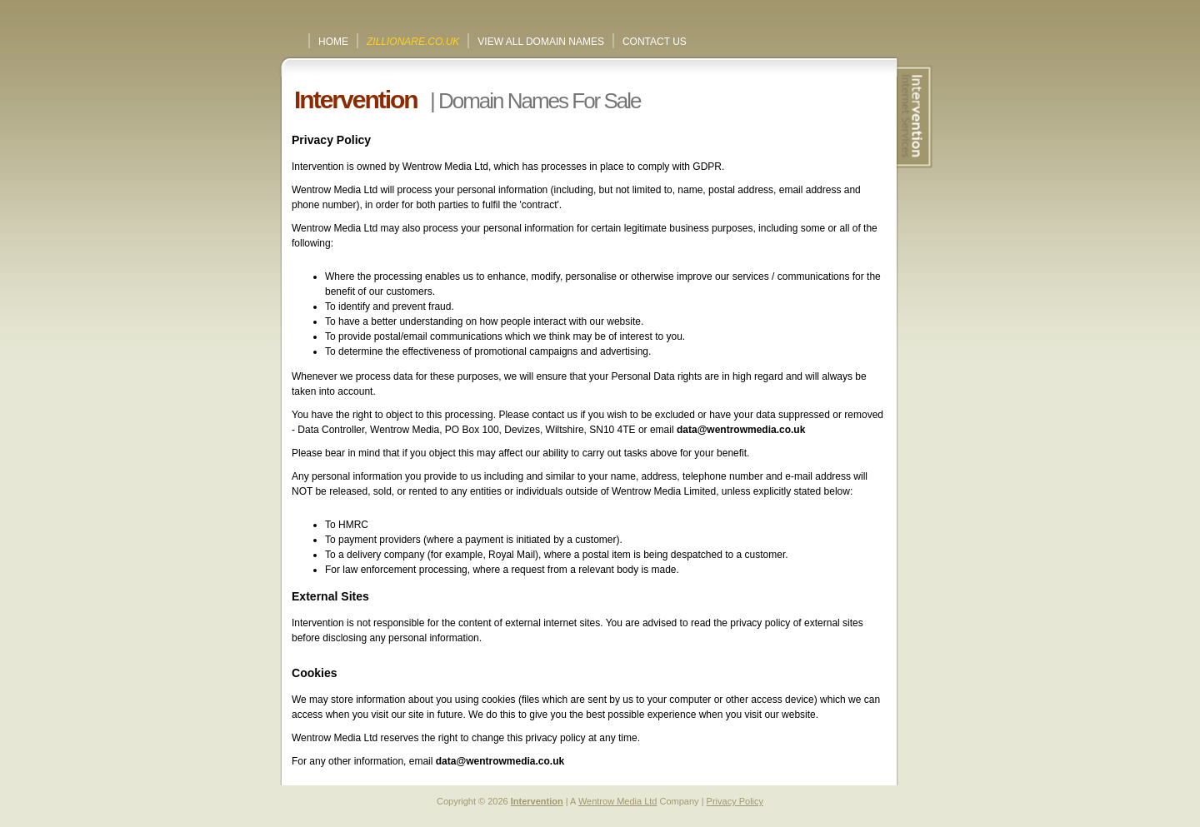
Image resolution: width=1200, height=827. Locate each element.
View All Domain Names (541, 41)
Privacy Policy (735, 801)
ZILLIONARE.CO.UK (413, 41)
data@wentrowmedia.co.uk (741, 430)
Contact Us (654, 41)
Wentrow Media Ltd (618, 801)
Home (333, 41)
